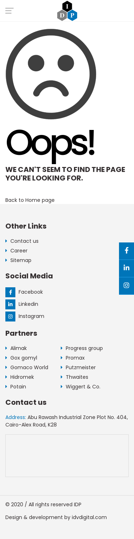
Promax (73, 357)
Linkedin (21, 304)
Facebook (24, 291)
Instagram (24, 316)
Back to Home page (30, 200)
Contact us (22, 241)
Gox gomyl (21, 357)
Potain (15, 386)
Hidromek (19, 377)
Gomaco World (26, 367)
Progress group (82, 348)
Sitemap (18, 260)
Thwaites (74, 377)
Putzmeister (78, 367)
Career (16, 250)
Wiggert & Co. (80, 386)
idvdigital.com (89, 517)
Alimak (16, 348)
